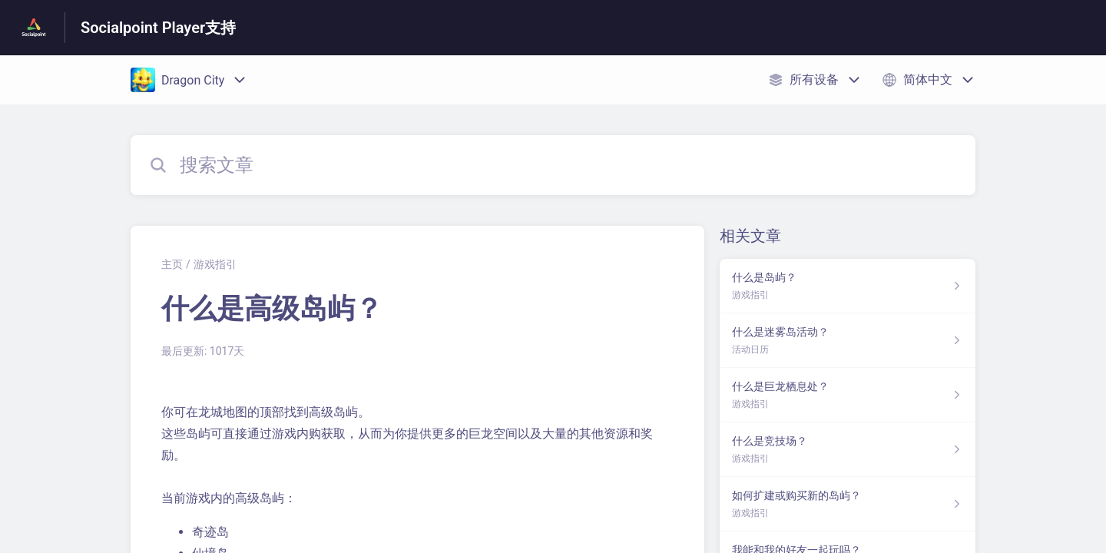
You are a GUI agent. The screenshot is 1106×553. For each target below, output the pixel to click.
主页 (172, 264)
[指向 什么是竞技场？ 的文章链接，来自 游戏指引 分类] (847, 449)
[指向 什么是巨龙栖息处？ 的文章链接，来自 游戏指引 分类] (847, 395)
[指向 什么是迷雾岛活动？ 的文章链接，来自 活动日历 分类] (847, 340)
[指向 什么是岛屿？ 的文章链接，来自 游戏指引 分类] (847, 286)
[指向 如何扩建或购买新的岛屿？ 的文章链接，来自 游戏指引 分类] (847, 504)
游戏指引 (215, 264)
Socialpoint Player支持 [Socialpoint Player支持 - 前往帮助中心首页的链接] (158, 27)
